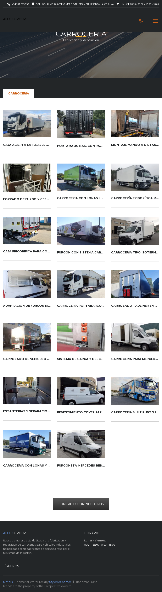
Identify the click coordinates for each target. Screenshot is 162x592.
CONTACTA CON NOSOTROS (81, 504)
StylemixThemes (60, 581)
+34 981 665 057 (20, 4)
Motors (8, 581)
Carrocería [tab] (18, 93)
